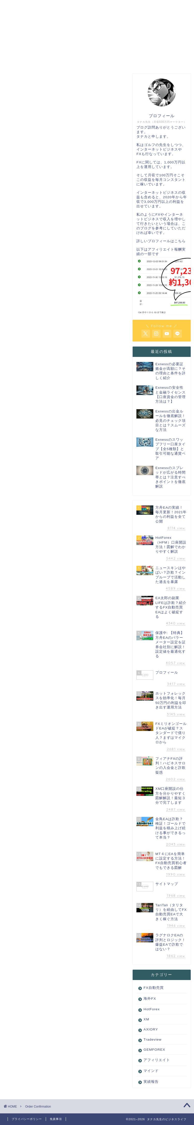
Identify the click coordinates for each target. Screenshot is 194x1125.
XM (146, 1019)
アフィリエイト (156, 1060)
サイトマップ (124, 60)
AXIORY (150, 1030)
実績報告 (151, 1082)
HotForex (151, 1009)
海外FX (149, 999)
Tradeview (152, 1040)
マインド (151, 1071)
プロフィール (76, 60)
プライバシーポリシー (27, 1118)
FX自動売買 (153, 988)
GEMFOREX (154, 1050)
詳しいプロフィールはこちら (161, 241)
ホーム (29, 60)
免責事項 (56, 1118)
